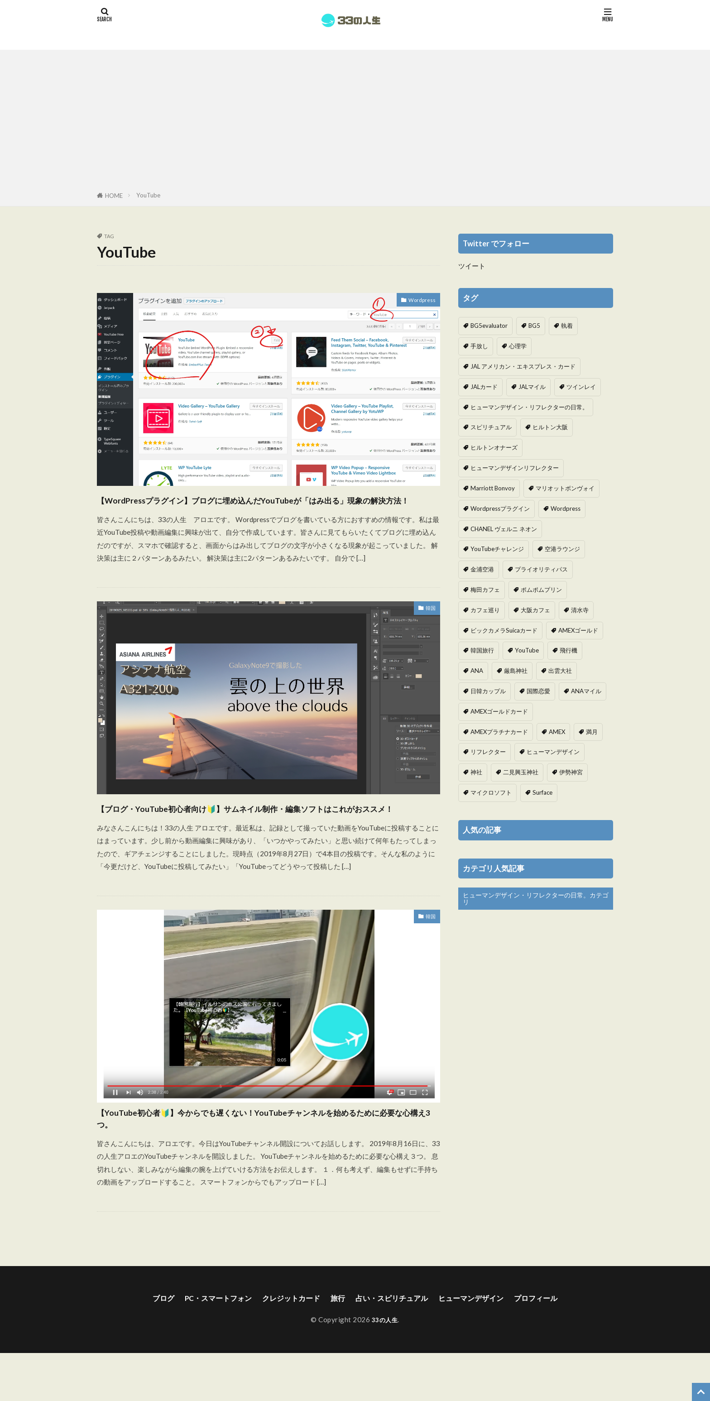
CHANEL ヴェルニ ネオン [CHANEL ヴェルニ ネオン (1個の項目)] (503, 529)
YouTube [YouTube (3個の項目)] (527, 650)
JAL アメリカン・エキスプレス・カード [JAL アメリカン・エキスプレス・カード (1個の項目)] (523, 366)
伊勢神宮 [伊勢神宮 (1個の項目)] (571, 772)
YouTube (148, 195)
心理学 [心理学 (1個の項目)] (518, 346)
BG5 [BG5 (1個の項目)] (534, 325)
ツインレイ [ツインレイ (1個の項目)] (581, 386)
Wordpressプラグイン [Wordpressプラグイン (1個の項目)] (500, 508)
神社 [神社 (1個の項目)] (476, 772)
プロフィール (554, 1345)
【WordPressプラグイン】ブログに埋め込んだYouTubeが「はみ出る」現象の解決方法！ (265, 508)
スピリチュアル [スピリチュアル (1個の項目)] (491, 427)
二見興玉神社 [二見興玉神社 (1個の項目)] (520, 772)
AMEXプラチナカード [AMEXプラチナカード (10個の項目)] (499, 731)
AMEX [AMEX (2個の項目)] (557, 731)
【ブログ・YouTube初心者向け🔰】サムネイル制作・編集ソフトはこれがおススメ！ (266, 834)
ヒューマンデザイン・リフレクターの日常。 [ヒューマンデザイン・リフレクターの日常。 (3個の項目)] (529, 407)
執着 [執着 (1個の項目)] (567, 325)
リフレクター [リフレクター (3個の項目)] (488, 751)
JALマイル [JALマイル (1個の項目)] (532, 386)
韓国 (429, 627)
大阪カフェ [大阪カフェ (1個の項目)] (535, 610)
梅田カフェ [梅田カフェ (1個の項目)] (485, 589)
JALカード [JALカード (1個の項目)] (484, 386)
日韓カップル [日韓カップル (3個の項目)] (488, 691)
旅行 (336, 1345)
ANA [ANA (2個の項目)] (476, 670)
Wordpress (419, 301)
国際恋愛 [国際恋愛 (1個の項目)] (538, 691)
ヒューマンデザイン (483, 1345)
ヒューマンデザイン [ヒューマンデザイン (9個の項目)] (553, 751)
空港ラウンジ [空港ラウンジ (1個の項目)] (562, 548)
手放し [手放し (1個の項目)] (479, 346)
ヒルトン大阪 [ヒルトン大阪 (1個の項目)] (550, 427)
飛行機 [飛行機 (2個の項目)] (568, 650)
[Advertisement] (355, 122)
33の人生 (385, 1367)
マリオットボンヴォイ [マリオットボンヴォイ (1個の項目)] (565, 488)
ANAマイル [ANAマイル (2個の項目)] (586, 691)
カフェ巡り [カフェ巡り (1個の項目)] (485, 610)
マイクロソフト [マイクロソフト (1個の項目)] (491, 792)
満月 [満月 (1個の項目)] (592, 731)
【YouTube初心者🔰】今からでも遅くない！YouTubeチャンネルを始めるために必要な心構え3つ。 (266, 1161)
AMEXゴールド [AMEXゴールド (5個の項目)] (578, 630)
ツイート (471, 266)
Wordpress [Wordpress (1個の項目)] (565, 508)
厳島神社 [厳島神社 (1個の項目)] (516, 670)
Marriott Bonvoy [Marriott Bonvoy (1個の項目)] (492, 488)
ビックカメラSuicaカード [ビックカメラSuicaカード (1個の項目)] (503, 630)
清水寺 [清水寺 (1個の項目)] (580, 610)
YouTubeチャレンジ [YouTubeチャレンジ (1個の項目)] (497, 548)
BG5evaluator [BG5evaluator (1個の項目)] (489, 325)
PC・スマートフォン (204, 1345)
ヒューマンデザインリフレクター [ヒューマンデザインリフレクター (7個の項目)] (514, 467)
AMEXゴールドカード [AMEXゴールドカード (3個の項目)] (499, 711)
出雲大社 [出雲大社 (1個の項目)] (560, 670)
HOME (114, 195)
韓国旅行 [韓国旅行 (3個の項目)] (482, 650)
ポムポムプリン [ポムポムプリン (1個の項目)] (541, 589)
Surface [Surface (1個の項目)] (542, 792)
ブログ (143, 1345)
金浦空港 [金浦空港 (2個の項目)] (482, 569)
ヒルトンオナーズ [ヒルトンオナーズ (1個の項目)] (494, 447)
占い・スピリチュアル (395, 1345)
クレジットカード (284, 1345)
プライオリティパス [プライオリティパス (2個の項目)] (541, 569)
